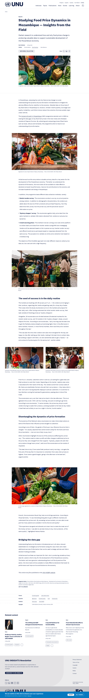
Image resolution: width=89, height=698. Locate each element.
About (78, 5)
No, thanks (79, 694)
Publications (52, 5)
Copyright (75, 665)
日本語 (82, 2)
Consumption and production (52, 642)
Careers (71, 2)
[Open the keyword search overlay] (83, 5)
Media (74, 670)
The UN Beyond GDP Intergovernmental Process (34, 623)
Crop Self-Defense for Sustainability (52, 623)
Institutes (38, 5)
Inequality (17, 644)
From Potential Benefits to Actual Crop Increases (74, 623)
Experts (66, 2)
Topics (45, 5)
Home (6, 11)
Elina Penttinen (35, 47)
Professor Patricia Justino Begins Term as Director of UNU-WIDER (13, 636)
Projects (62, 2)
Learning (71, 5)
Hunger (47, 645)
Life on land (69, 640)
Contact (75, 673)
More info (29, 695)
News (59, 5)
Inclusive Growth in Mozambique (31, 116)
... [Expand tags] (21, 644)
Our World (77, 2)
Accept (71, 694)
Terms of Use (76, 662)
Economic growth (9, 644)
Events (65, 5)
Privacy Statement (77, 659)
